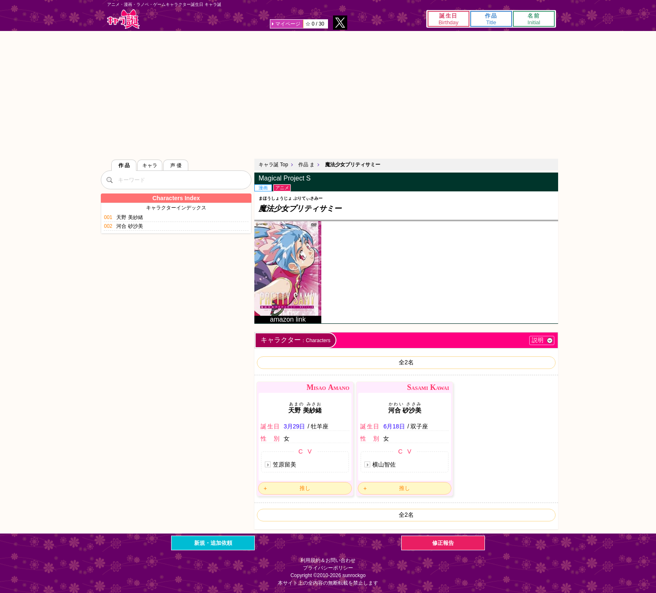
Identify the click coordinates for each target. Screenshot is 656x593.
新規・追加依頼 (213, 543)
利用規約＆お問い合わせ (328, 560)
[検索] (109, 179)
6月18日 (394, 426)
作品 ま (306, 165)
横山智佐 (384, 464)
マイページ (287, 24)
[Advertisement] (328, 93)
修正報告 (443, 543)
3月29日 (294, 426)
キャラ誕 (123, 19)
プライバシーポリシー (328, 568)
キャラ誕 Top (273, 165)
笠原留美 (284, 464)
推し (305, 488)
